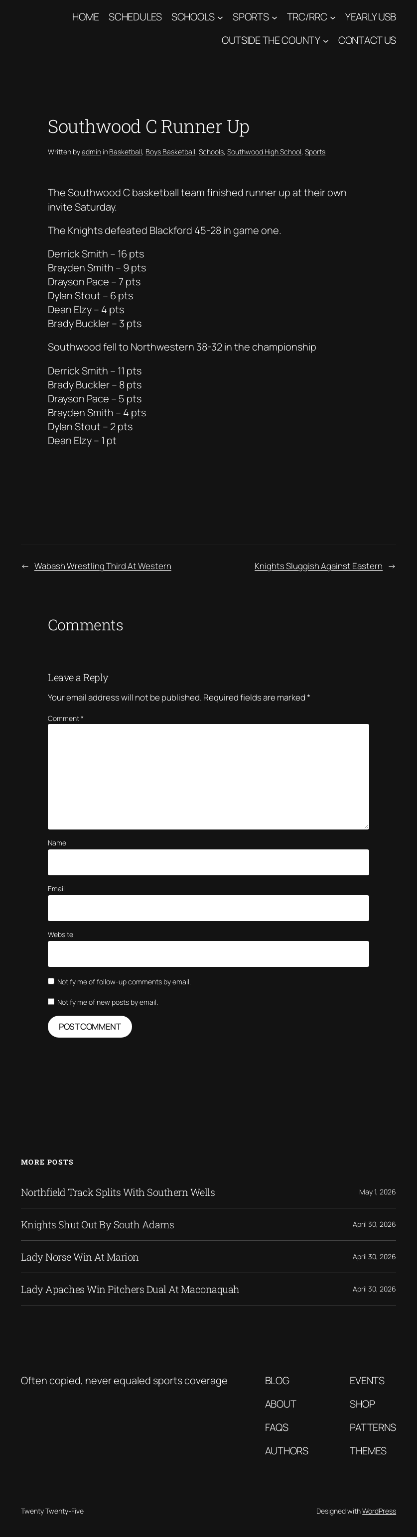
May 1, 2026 (377, 1191)
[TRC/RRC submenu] (333, 17)
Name (57, 842)
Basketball (125, 151)
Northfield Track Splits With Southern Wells (118, 1192)
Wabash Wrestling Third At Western (102, 566)
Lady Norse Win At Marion (80, 1257)
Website (60, 934)
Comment (66, 718)
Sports (251, 16)
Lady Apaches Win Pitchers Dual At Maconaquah (130, 1289)
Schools (193, 16)
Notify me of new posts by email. (107, 1002)
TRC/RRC (307, 16)
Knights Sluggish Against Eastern (319, 566)
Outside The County (271, 40)
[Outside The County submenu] (326, 40)
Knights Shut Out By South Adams (97, 1224)
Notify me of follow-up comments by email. (124, 981)
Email (56, 888)
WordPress (379, 1511)
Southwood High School (264, 151)
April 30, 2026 (374, 1224)
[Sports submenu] (275, 17)
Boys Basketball (170, 151)
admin (91, 151)
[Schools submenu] (220, 17)
